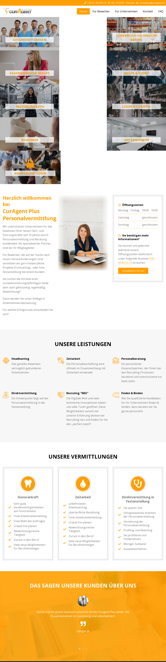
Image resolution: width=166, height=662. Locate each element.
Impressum (50, 657)
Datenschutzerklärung (71, 657)
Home (83, 11)
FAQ (160, 11)
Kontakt (148, 11)
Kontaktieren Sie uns (133, 204)
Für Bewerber (101, 11)
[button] (80, 582)
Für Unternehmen (126, 11)
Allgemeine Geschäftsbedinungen (104, 657)
